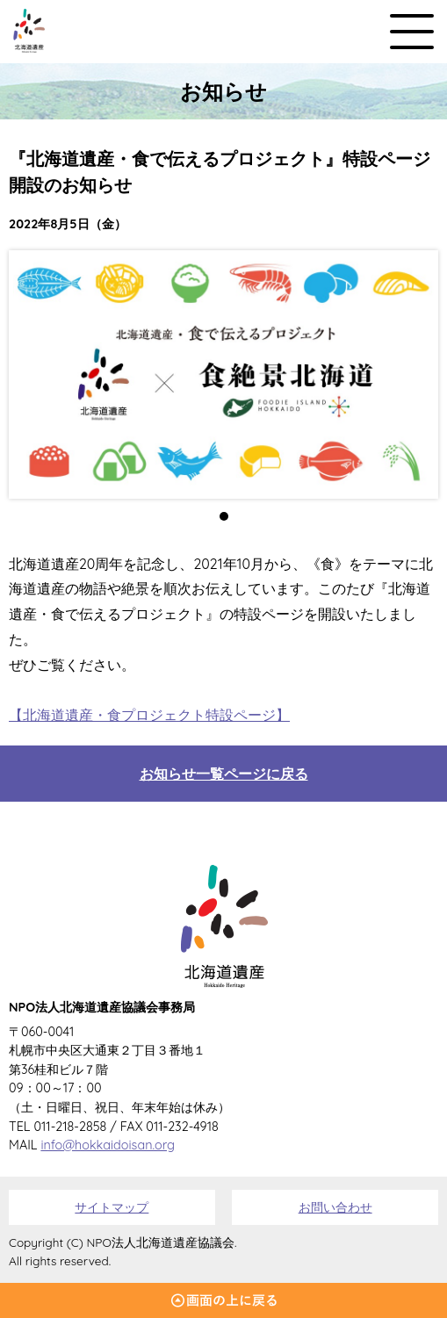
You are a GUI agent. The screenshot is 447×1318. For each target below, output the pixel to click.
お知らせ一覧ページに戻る (224, 773)
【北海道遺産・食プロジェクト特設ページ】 (149, 715)
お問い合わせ (335, 1206)
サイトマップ (111, 1206)
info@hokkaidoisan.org (107, 1145)
